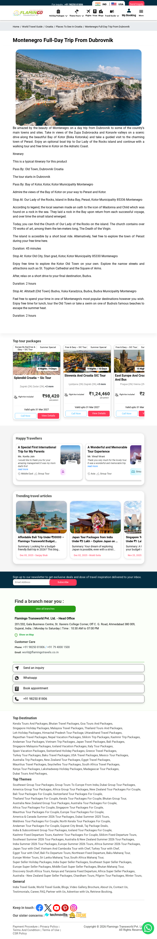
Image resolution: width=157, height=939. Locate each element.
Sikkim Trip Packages (95, 737)
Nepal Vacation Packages (64, 737)
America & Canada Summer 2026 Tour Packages (43, 816)
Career (35, 891)
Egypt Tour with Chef (26, 853)
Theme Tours (76, 16)
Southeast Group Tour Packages (33, 785)
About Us (106, 887)
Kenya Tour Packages (26, 769)
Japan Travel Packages (90, 741)
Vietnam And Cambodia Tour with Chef (65, 848)
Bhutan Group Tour (114, 798)
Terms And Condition (26, 930)
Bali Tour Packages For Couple (32, 794)
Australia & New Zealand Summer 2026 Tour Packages (99, 839)
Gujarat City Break (71, 826)
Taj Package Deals (96, 826)
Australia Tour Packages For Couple (94, 803)
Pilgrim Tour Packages (110, 875)
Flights (88, 16)
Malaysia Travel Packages (66, 728)
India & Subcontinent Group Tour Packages (40, 830)
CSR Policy (20, 933)
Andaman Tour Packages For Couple (36, 826)
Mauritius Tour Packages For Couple (36, 812)
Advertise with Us (78, 891)
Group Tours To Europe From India (77, 785)
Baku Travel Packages (56, 755)
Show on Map (26, 634)
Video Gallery (78, 887)
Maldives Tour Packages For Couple (36, 821)
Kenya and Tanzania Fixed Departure (74, 871)
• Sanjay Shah (40, 555)
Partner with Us (56, 891)
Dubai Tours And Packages (30, 773)
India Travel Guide (24, 887)
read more (23, 469)
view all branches (45, 608)
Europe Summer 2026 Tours (75, 844)
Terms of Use (50, 930)
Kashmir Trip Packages (125, 737)
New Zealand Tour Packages (62, 760)
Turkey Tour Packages (27, 755)
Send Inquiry (136, 4)
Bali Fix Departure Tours (55, 853)
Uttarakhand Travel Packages (103, 732)
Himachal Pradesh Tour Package (63, 732)
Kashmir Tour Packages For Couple (75, 835)
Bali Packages (115, 741)
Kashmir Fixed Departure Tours (32, 835)
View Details (48, 415)
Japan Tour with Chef (26, 848)
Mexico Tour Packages (113, 755)
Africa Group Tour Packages (70, 789)
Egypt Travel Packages (95, 760)
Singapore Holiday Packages (31, 728)
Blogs (100, 16)
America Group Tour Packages (32, 789)
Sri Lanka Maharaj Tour (54, 857)
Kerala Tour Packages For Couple (80, 798)
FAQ (42, 891)
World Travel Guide (48, 887)
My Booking (129, 15)
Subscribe (63, 582)
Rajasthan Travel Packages (30, 737)
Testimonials (21, 891)
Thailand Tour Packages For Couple (35, 798)
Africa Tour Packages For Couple (34, 807)
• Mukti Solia (94, 555)
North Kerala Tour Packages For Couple (85, 821)
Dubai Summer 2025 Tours (92, 816)
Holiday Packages (58, 16)
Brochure (93, 887)
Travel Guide (112, 16)
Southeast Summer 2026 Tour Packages (38, 839)
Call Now (25, 415)
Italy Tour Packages (100, 746)
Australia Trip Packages (28, 760)
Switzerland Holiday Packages (65, 751)
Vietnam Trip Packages (60, 741)
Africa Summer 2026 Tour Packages (117, 844)
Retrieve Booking (101, 891)
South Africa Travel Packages (100, 764)
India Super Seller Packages (70, 862)
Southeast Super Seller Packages (110, 862)
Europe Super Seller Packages (32, 866)
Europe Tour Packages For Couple (82, 812)
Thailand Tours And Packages (103, 728)
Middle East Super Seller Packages (74, 866)
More (141, 16)
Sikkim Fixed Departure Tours (117, 835)
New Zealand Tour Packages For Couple (114, 789)
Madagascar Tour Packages (101, 769)
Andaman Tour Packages (28, 741)
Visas (95, 16)
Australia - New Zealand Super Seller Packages (42, 875)
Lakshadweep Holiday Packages (61, 769)
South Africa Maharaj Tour (86, 857)
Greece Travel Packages (101, 751)
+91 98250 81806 (73, 4)
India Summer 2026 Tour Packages (35, 844)
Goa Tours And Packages (96, 723)
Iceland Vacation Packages (69, 746)
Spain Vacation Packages (29, 751)
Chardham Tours (83, 875)
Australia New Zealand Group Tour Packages (41, 803)
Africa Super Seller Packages (116, 871)
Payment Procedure (25, 926)
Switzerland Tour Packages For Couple (77, 794)
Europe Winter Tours (26, 857)
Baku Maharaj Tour (118, 853)
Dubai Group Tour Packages (117, 785)
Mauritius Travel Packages (29, 764)
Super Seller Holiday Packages (32, 862)
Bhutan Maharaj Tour (110, 866)
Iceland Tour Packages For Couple (90, 830)
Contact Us (120, 887)
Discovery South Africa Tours (31, 871)
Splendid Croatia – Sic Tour (32, 378)
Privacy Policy (49, 926)
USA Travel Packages (84, 755)
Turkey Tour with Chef (105, 848)
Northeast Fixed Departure (88, 853)
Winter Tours (133, 875)
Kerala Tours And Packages (30, 723)
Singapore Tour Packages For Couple (79, 807)
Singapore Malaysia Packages (32, 746)
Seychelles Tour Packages (64, 764)
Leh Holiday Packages (27, 732)
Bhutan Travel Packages (64, 723)
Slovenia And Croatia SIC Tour (85, 375)
